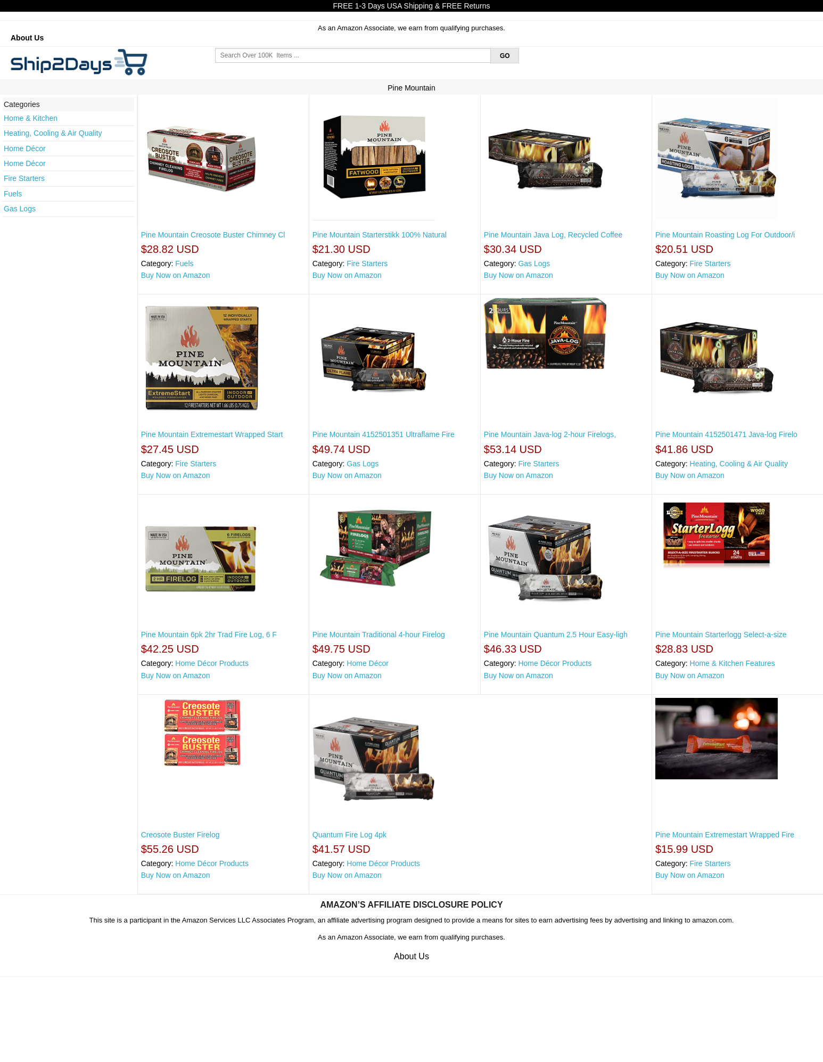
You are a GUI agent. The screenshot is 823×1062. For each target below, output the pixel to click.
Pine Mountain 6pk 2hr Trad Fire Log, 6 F (209, 634)
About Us (27, 38)
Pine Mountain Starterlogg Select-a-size (721, 634)
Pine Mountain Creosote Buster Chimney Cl (213, 234)
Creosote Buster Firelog (180, 834)
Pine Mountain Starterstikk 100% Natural (379, 234)
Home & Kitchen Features (732, 663)
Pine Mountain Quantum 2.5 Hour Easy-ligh (556, 634)
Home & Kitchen (30, 118)
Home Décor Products (212, 663)
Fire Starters (24, 178)
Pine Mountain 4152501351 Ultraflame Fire (383, 434)
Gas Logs (20, 208)
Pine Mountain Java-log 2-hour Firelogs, (550, 434)
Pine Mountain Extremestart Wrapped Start (212, 434)
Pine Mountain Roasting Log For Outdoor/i (725, 234)
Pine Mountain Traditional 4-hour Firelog (378, 634)
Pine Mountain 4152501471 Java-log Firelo (726, 434)
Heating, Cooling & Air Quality (53, 133)
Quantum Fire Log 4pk (349, 834)
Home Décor (25, 148)
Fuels (13, 194)
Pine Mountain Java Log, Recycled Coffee (553, 234)
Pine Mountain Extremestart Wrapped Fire (724, 834)
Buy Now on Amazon (175, 275)
